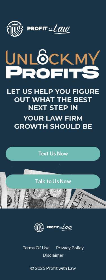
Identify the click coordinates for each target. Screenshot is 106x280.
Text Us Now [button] (53, 153)
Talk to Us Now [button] (53, 181)
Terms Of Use (36, 247)
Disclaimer (53, 255)
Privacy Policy (70, 247)
